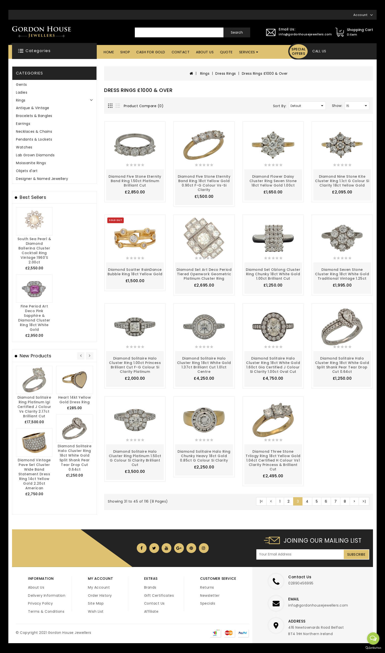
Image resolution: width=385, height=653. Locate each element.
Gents (21, 84)
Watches (24, 147)
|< (261, 501)
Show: (337, 105)
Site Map (96, 603)
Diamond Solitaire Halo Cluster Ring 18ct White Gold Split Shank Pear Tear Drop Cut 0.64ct (75, 458)
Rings (21, 100)
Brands (150, 587)
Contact (181, 52)
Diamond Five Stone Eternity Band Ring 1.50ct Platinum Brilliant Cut (135, 181)
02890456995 (301, 583)
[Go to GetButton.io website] (373, 648)
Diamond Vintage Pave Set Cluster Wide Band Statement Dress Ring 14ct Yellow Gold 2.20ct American (34, 474)
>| (364, 501)
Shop (125, 52)
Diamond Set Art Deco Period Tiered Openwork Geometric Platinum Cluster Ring (204, 274)
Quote (226, 52)
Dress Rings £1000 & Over (265, 73)
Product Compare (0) (144, 105)
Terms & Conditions (46, 611)
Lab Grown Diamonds (35, 155)
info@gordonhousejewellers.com (318, 605)
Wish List (96, 611)
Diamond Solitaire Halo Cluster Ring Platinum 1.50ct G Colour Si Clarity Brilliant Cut (135, 458)
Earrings (23, 123)
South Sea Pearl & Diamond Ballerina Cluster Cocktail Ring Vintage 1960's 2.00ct (34, 250)
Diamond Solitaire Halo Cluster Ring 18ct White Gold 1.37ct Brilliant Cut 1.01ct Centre (204, 365)
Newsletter (210, 595)
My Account (99, 587)
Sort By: (280, 105)
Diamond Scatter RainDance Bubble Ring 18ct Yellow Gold (135, 271)
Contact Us (154, 603)
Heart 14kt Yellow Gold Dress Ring (74, 400)
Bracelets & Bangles (34, 115)
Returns (207, 587)
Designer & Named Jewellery (42, 178)
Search (237, 32)
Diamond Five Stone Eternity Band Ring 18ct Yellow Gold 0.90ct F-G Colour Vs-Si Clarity (204, 183)
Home (109, 52)
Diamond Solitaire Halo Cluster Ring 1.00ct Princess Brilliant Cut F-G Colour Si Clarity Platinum (135, 365)
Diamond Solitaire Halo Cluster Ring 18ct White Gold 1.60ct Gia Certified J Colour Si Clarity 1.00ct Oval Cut (273, 365)
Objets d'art (27, 170)
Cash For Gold (150, 52)
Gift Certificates (159, 595)
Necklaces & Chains (34, 131)
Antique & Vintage (32, 107)
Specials (207, 603)
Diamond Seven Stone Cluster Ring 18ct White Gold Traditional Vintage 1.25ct (342, 274)
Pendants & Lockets (34, 139)
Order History (100, 595)
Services (247, 52)
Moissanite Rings (31, 162)
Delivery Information (46, 595)
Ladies (21, 92)
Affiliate (151, 611)
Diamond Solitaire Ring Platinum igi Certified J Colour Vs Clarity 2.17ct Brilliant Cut (34, 407)
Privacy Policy (40, 603)
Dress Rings (225, 73)
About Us (205, 52)
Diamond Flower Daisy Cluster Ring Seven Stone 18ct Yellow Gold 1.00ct (273, 181)
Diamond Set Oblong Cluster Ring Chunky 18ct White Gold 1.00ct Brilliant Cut (273, 274)
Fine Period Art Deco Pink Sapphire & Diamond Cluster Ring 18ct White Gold (34, 318)
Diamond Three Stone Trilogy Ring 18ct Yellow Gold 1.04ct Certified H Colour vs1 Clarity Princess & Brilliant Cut (273, 460)
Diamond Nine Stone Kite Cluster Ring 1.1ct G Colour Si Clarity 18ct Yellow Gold (342, 181)
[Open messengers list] (373, 638)
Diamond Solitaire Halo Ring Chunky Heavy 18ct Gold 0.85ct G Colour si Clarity (204, 456)
